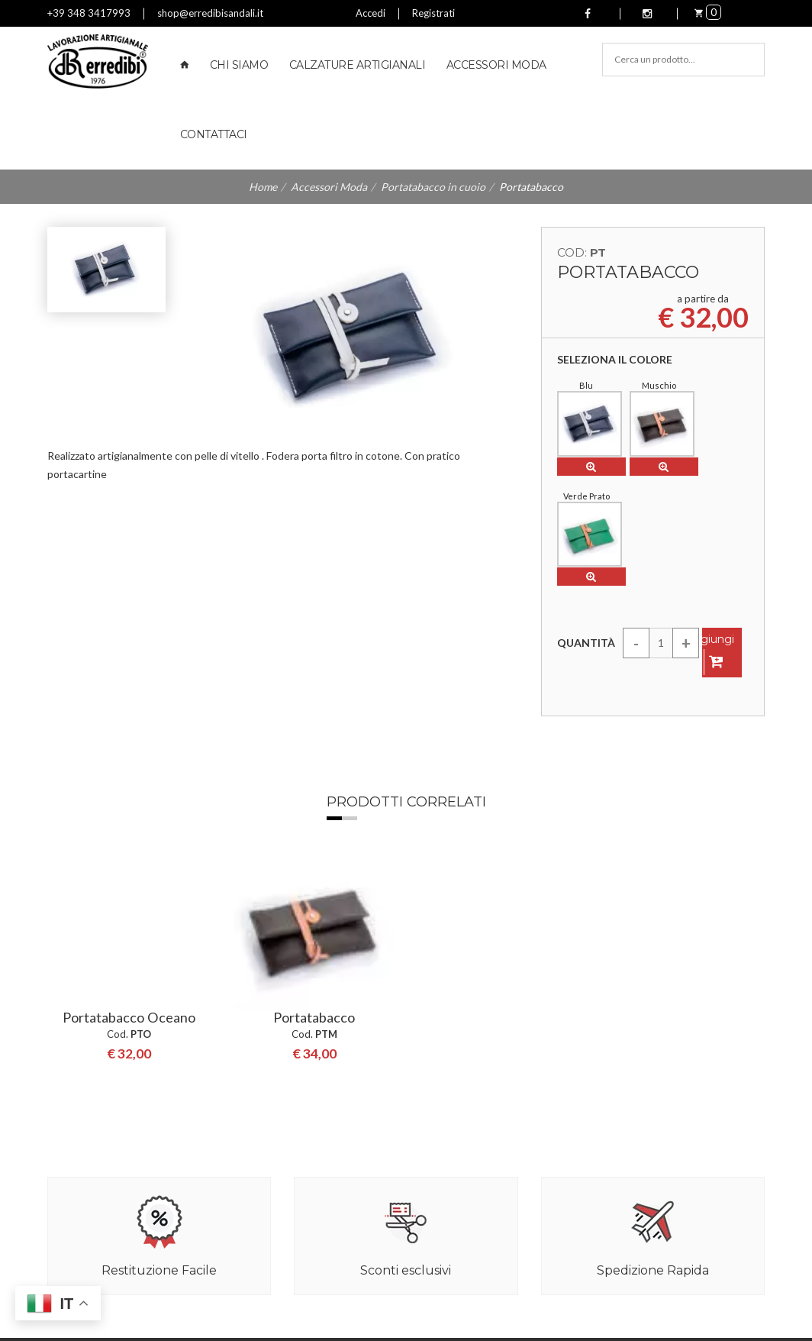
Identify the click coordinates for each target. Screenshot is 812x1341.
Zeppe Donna (447, 1162)
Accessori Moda (496, 65)
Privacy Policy (305, 1308)
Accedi (370, 13)
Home (263, 186)
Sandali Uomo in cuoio (466, 1143)
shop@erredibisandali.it (210, 13)
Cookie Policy (378, 1308)
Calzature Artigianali (357, 65)
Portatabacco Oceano (128, 740)
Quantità (586, 525)
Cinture (433, 1239)
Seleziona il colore (614, 360)
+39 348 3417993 (88, 13)
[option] (128, 760)
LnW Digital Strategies (308, 1327)
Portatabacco (314, 740)
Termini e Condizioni (278, 1162)
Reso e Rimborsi (268, 1143)
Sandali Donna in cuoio (467, 1124)
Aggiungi (709, 536)
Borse (430, 1219)
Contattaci (213, 134)
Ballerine (436, 1200)
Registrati (433, 13)
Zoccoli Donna (449, 1181)
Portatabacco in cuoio (433, 186)
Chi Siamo (239, 65)
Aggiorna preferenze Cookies (117, 1327)
